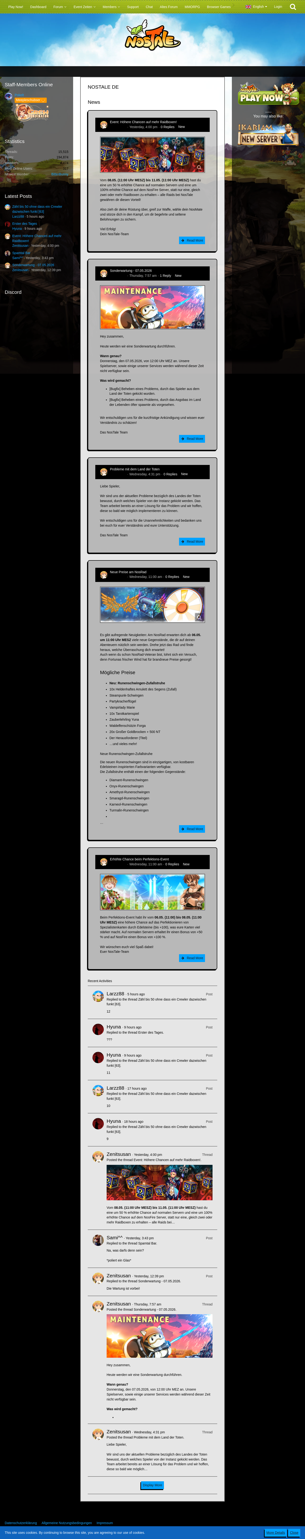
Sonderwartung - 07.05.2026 (33, 265)
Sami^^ (17, 258)
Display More (152, 1485)
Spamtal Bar (21, 253)
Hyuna (17, 228)
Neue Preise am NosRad (128, 572)
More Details (276, 1533)
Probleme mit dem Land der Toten (135, 469)
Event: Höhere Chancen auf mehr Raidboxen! (143, 122)
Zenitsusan (20, 245)
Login (278, 7)
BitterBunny (59, 174)
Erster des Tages (24, 223)
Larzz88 (18, 216)
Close (294, 1533)
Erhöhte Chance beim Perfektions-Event (139, 859)
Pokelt (19, 95)
